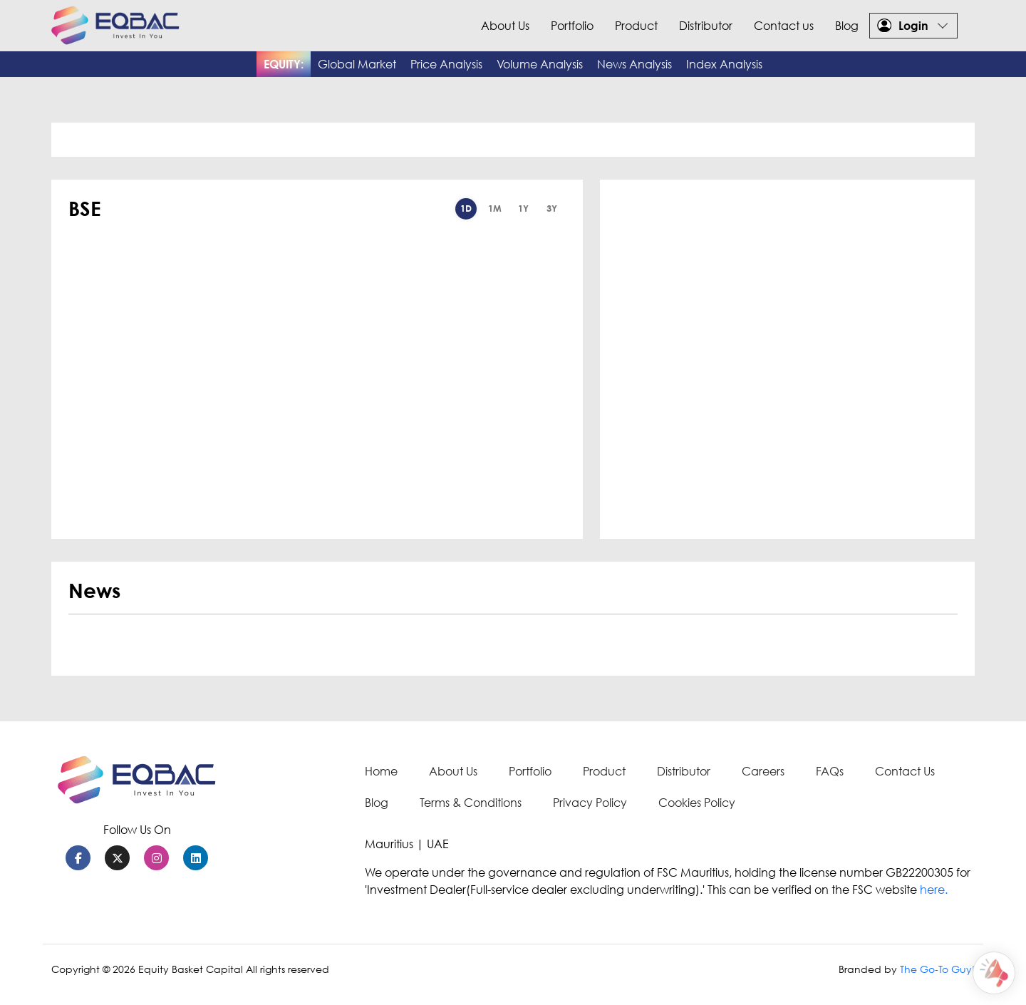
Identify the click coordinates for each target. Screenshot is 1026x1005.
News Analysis (634, 64)
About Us (505, 26)
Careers (763, 771)
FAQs (830, 771)
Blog (847, 26)
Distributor (705, 26)
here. (934, 889)
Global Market (357, 64)
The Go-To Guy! (937, 969)
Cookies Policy (696, 802)
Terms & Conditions (471, 802)
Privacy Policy (590, 802)
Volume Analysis (540, 64)
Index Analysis (724, 64)
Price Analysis (446, 64)
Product (636, 26)
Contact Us (905, 771)
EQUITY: (284, 64)
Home (381, 771)
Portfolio (572, 26)
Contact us (784, 26)
